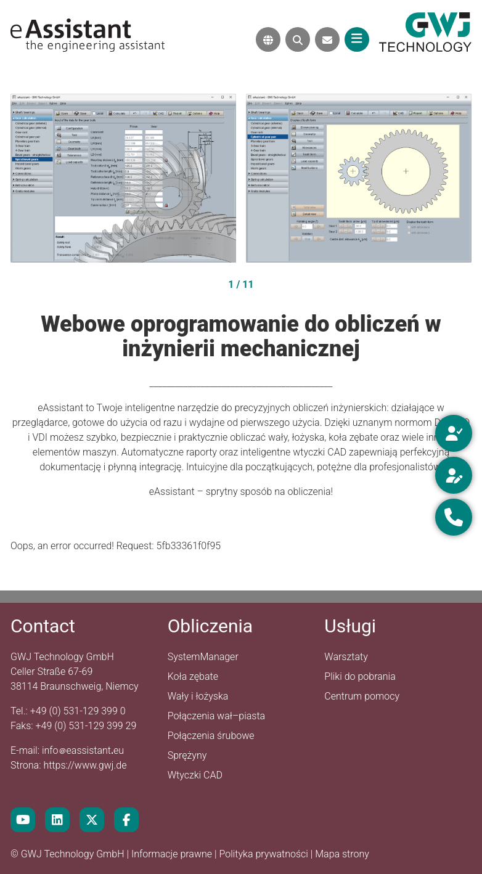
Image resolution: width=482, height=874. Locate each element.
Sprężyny (187, 755)
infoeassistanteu (83, 750)
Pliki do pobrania (359, 676)
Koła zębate (193, 676)
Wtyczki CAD (195, 775)
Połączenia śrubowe (211, 735)
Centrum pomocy (361, 696)
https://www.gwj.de (84, 765)
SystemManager (203, 657)
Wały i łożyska (198, 696)
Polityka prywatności (264, 854)
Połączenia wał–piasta (217, 716)
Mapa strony (342, 854)
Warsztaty (345, 657)
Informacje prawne (172, 854)
